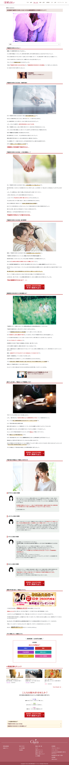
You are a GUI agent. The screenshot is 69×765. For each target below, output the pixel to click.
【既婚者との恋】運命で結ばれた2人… (18, 147)
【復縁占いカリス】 (10, 611)
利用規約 (53, 746)
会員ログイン (5, 748)
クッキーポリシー (55, 750)
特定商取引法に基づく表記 (57, 755)
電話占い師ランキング (40, 754)
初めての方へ (22, 746)
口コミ (36, 748)
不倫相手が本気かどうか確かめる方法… (19, 215)
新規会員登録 (6, 746)
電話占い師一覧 (38, 746)
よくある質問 (22, 748)
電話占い (32, 431)
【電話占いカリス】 (22, 608)
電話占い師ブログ (39, 752)
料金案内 (21, 750)
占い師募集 (37, 755)
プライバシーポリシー (56, 748)
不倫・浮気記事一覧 (57, 687)
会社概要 (53, 757)
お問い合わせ (54, 759)
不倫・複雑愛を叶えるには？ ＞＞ (17, 280)
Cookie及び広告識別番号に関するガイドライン (59, 753)
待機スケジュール (39, 750)
